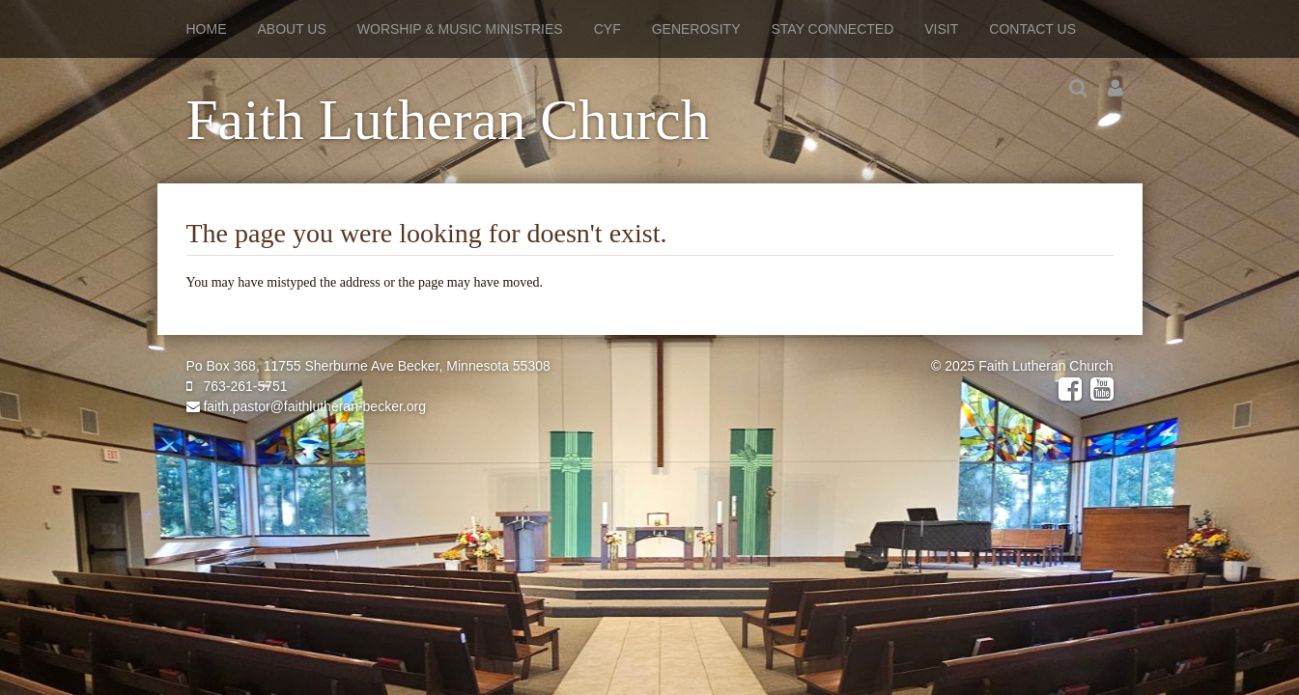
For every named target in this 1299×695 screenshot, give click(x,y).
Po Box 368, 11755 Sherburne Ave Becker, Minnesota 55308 (368, 366)
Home (206, 29)
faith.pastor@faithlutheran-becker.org (306, 406)
